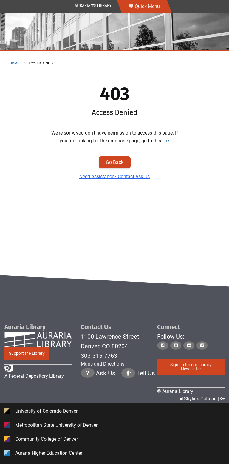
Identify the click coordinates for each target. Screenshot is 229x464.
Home (14, 63)
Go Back (114, 162)
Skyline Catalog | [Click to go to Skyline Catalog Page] (200, 399)
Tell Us (145, 393)
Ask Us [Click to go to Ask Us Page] (105, 393)
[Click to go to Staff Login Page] (222, 399)
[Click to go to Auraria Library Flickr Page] (189, 346)
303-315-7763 (99, 355)
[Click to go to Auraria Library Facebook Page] (163, 346)
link (166, 141)
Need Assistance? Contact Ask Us (114, 176)
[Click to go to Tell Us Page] (128, 393)
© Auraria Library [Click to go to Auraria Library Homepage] (175, 391)
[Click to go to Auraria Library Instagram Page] (202, 346)
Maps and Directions (102, 364)
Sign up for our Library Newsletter (190, 366)
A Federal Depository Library (34, 395)
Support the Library (27, 353)
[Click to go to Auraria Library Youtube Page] (176, 346)
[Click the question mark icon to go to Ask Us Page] (88, 393)
